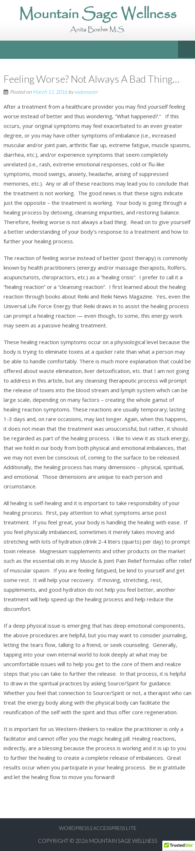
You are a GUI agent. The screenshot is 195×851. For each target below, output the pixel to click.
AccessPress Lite (114, 828)
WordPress (74, 828)
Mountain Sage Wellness (123, 840)
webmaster (86, 92)
